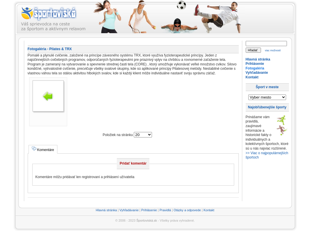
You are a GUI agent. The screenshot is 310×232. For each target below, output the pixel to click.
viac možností (273, 50)
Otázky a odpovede (187, 210)
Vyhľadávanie (257, 73)
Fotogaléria (255, 68)
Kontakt (252, 77)
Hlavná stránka (258, 59)
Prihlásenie (255, 64)
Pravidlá (165, 210)
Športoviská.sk (146, 220)
